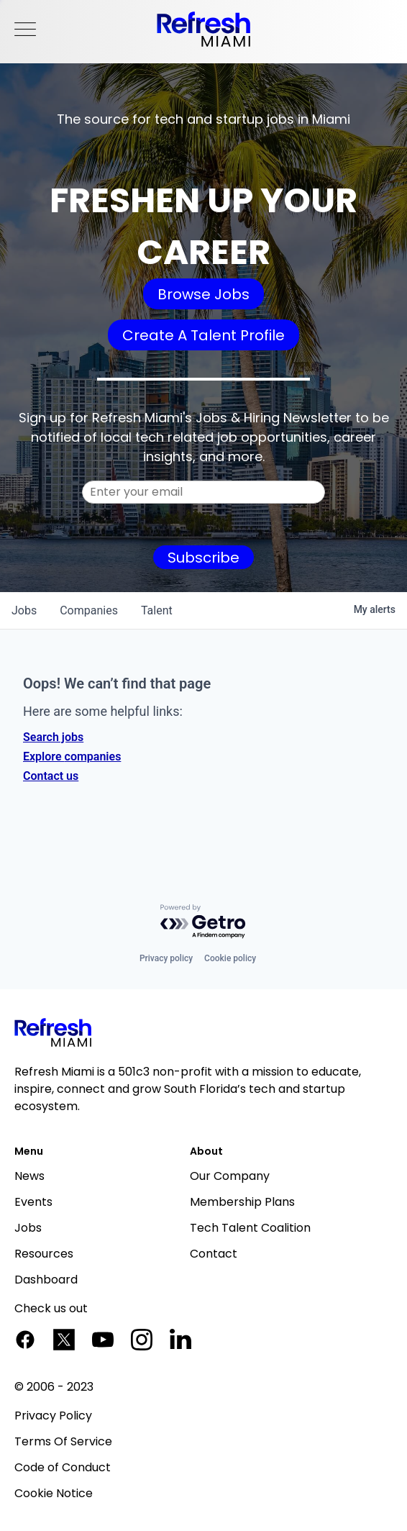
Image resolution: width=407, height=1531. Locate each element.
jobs (24, 610)
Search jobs (53, 737)
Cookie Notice (53, 1493)
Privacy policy (166, 958)
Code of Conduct (62, 1467)
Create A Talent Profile (203, 335)
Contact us (50, 776)
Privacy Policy (53, 1415)
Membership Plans (242, 1202)
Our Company (230, 1176)
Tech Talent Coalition (250, 1227)
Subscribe (203, 558)
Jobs (28, 1227)
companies (89, 610)
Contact (213, 1253)
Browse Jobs (203, 294)
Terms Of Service (63, 1441)
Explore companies (72, 756)
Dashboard (46, 1279)
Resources (43, 1253)
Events (33, 1202)
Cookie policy (230, 958)
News (29, 1176)
